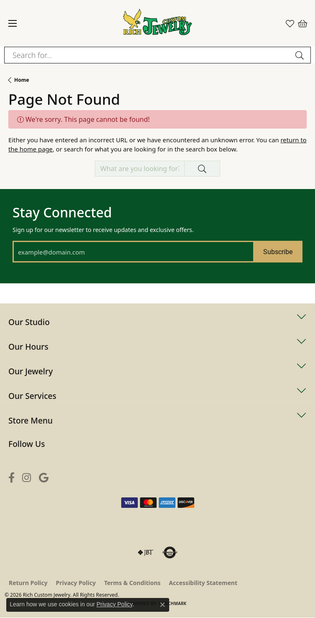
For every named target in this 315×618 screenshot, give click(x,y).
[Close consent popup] (162, 604)
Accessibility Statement (203, 583)
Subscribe (277, 251)
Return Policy (28, 583)
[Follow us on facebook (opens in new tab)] (11, 477)
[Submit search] (300, 55)
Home (21, 79)
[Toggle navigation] (12, 23)
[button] (290, 23)
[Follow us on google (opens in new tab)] (43, 477)
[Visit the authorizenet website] (170, 552)
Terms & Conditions (132, 583)
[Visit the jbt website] (145, 552)
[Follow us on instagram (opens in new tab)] (26, 477)
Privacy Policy (76, 583)
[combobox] (148, 55)
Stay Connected (62, 212)
